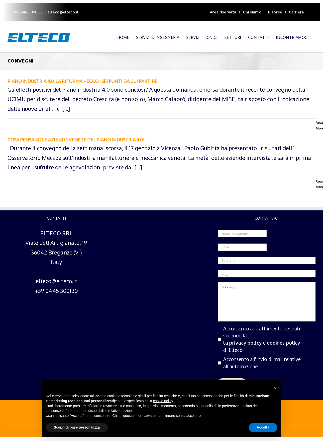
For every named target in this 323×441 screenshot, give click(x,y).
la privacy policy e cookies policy (261, 343)
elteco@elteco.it (63, 12)
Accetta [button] (263, 427)
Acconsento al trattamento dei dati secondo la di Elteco (266, 339)
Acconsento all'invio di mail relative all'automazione (262, 363)
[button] (275, 388)
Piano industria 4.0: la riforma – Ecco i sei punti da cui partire (82, 81)
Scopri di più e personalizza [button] (77, 427)
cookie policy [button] (163, 401)
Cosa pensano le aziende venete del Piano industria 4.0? (75, 139)
